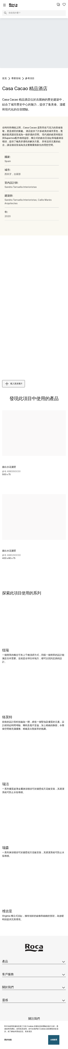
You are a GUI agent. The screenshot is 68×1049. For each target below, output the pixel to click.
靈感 (34, 1000)
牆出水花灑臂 (9, 467)
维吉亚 (7, 911)
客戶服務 (34, 974)
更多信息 (8, 1040)
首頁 (4, 78)
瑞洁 (5, 784)
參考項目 (29, 78)
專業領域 (16, 78)
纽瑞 (5, 650)
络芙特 (7, 717)
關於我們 (34, 987)
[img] (34, 623)
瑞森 (5, 848)
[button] (5, 13)
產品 (34, 961)
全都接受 (53, 1040)
